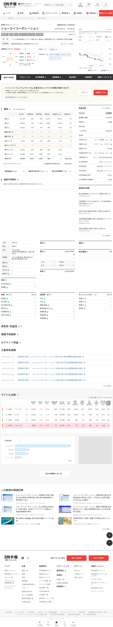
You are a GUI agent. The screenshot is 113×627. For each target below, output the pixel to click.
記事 (20, 13)
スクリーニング (49, 13)
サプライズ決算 (35, 524)
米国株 (78, 13)
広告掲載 (31, 612)
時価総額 (8, 441)
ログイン (106, 5)
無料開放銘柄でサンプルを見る (16, 97)
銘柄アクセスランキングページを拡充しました (27, 4)
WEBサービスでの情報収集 (47, 612)
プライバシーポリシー (68, 612)
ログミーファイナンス (37, 503)
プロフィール (25, 77)
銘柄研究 (35, 13)
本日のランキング (93, 524)
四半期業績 (39, 77)
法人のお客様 (99, 558)
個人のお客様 (76, 558)
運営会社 (9, 612)
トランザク (18, 409)
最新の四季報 (9, 77)
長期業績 (55, 77)
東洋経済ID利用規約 (57, 614)
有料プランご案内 (106, 13)
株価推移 (88, 77)
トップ (7, 13)
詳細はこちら (100, 92)
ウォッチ (97, 5)
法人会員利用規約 (89, 614)
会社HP (71, 34)
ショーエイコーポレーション (25, 18)
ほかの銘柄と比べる (53, 474)
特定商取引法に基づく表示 (97, 612)
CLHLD (16, 415)
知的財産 (82, 612)
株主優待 (72, 77)
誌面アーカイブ (103, 77)
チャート (88, 5)
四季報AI (92, 13)
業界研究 (64, 13)
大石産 (16, 420)
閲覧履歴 (80, 5)
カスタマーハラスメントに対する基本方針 (32, 614)
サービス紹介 (20, 612)
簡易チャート (92, 70)
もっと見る (106, 108)
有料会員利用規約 (74, 614)
